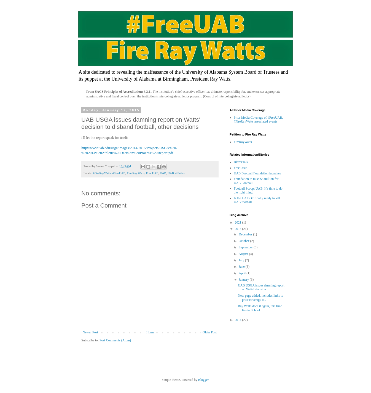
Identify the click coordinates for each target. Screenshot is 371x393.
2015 (238, 229)
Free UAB (152, 173)
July (242, 260)
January (244, 280)
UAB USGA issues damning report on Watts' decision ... (261, 287)
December (246, 234)
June (242, 267)
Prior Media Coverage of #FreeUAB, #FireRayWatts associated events (258, 119)
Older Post (210, 332)
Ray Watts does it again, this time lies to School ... (260, 308)
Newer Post (90, 332)
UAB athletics (176, 173)
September (246, 247)
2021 (238, 222)
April (242, 273)
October (244, 241)
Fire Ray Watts (135, 173)
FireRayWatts (243, 142)
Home (150, 332)
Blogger (203, 380)
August (244, 254)
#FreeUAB (118, 173)
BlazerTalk (241, 162)
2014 (238, 320)
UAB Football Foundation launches (257, 173)
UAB (163, 173)
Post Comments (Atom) (115, 340)
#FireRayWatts (102, 173)
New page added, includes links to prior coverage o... (260, 297)
